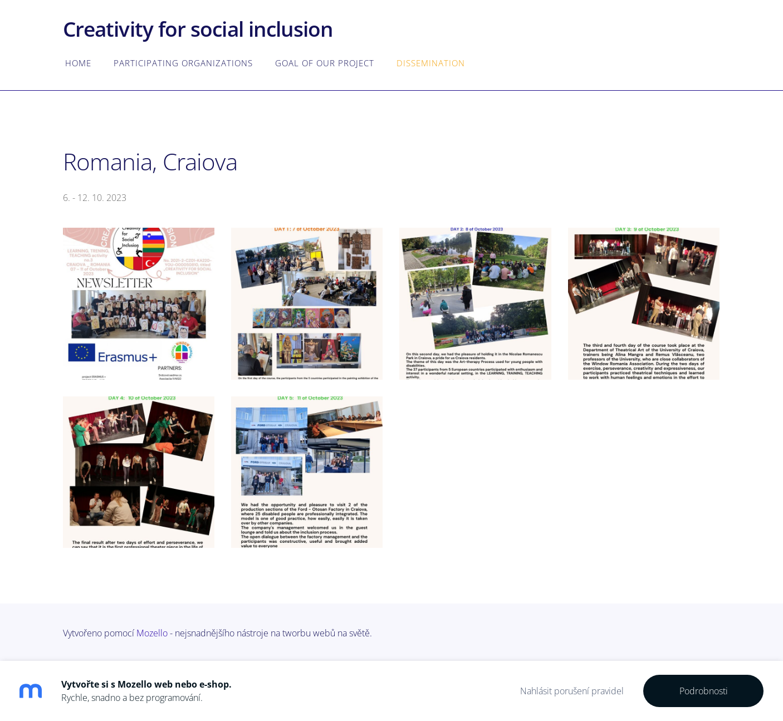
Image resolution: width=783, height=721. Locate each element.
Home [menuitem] (78, 62)
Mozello (152, 633)
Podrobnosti (703, 691)
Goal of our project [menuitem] (324, 62)
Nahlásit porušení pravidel (572, 691)
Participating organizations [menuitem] (183, 62)
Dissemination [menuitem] (431, 62)
